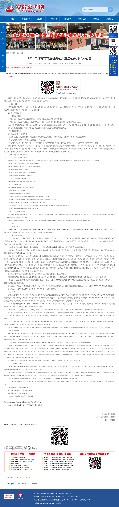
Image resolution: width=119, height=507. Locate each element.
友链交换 (35, 484)
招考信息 (12, 53)
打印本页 (19, 477)
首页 (7, 53)
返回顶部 (10, 477)
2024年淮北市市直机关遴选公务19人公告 (21, 447)
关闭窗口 (28, 477)
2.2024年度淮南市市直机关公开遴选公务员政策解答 (25, 405)
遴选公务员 (20, 53)
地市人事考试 (22, 484)
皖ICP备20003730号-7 (58, 496)
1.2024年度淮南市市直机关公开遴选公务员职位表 (24, 402)
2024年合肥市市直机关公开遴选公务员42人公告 (23, 449)
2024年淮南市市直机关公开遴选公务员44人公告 (23, 424)
